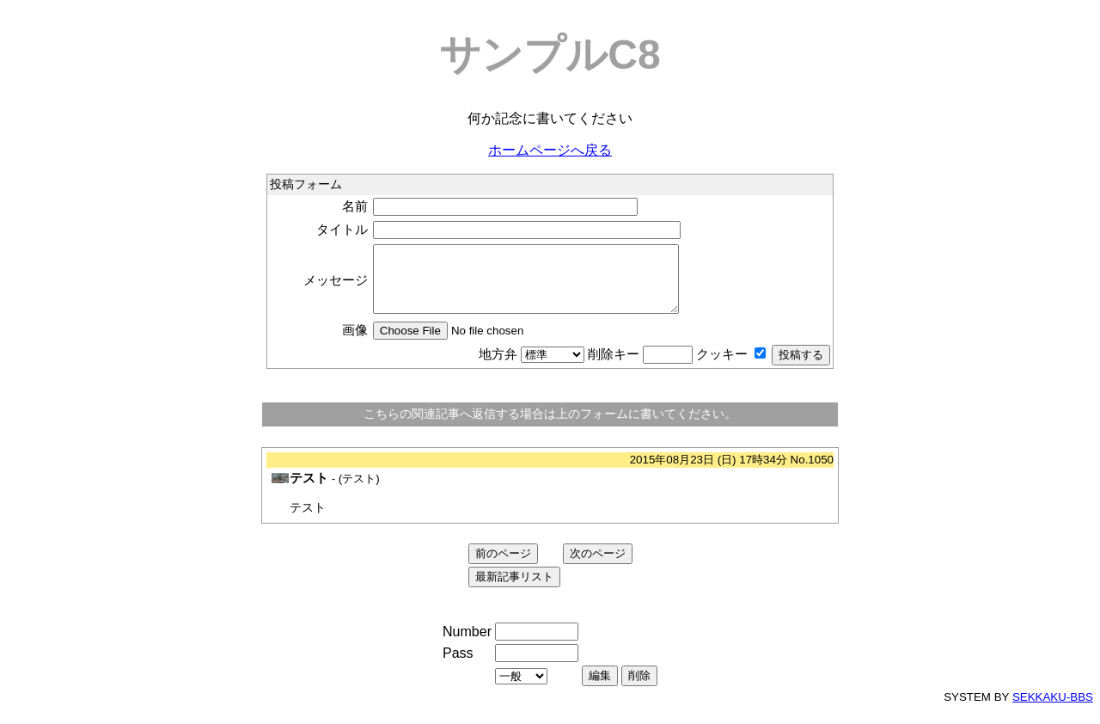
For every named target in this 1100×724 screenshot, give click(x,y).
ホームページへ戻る (550, 150)
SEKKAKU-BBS (1052, 709)
